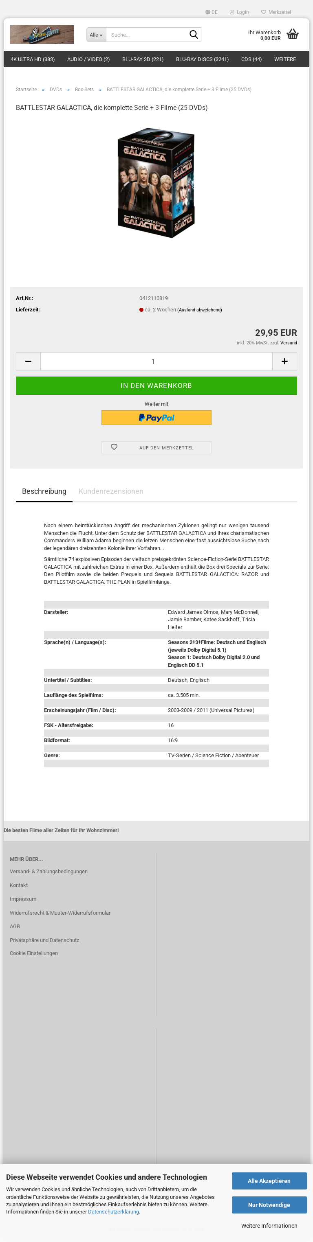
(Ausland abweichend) (199, 311)
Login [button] (239, 12)
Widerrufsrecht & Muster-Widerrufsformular (60, 914)
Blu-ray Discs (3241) (202, 59)
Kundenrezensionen (111, 492)
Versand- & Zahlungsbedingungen (49, 873)
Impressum (23, 900)
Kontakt (19, 887)
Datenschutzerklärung (113, 1212)
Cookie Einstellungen (34, 955)
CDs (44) (251, 59)
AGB (15, 928)
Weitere (285, 59)
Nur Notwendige (269, 1205)
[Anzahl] (156, 363)
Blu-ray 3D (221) (143, 59)
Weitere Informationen (269, 1225)
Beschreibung (44, 492)
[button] (211, 12)
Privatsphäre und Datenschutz (44, 942)
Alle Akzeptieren (269, 1181)
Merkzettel (276, 12)
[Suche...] (96, 34)
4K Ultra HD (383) (33, 59)
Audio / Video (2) (88, 59)
